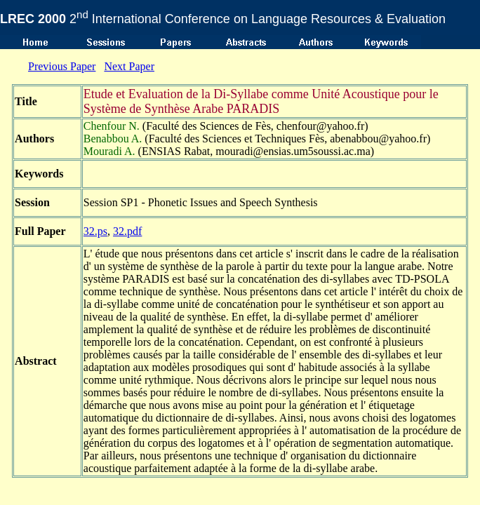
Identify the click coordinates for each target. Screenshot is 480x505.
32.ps (95, 231)
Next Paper (129, 66)
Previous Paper (61, 66)
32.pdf (127, 231)
